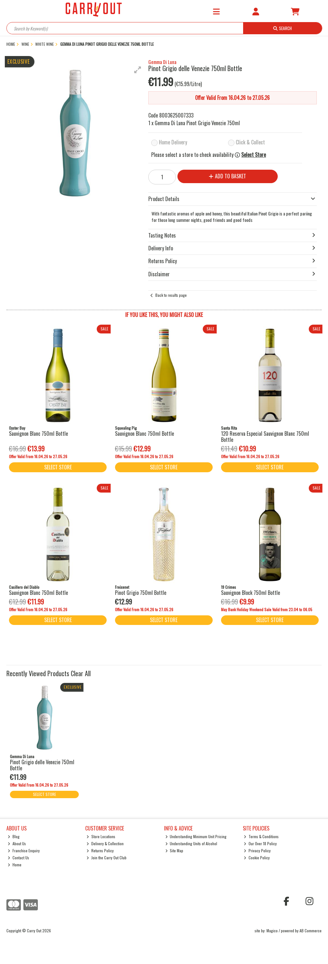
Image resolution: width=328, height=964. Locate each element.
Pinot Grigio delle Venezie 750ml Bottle (42, 765)
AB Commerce (310, 930)
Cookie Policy (257, 857)
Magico (272, 930)
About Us (17, 843)
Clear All (81, 673)
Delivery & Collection (105, 843)
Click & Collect (250, 142)
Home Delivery (173, 142)
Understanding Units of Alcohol (191, 843)
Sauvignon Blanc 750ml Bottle (38, 433)
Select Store (253, 155)
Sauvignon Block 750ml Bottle (250, 592)
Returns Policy (100, 850)
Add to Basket (227, 176)
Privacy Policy (257, 850)
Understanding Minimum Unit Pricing (196, 836)
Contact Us (18, 857)
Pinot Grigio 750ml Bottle (140, 592)
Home (14, 864)
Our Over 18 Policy (260, 843)
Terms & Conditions (261, 836)
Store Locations (100, 836)
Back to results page (171, 295)
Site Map (174, 850)
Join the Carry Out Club (106, 857)
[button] (138, 70)
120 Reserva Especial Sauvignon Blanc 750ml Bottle (265, 436)
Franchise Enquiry (24, 850)
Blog (14, 836)
